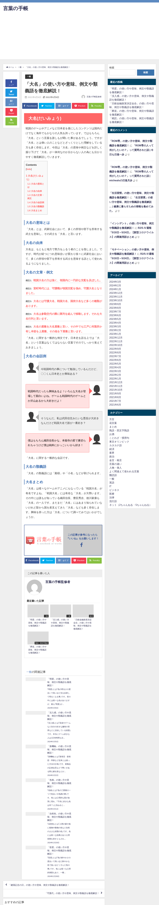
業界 (111, 452)
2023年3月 (115, 326)
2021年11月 (116, 386)
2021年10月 (116, 389)
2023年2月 (115, 330)
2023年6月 (115, 315)
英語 (111, 482)
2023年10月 (116, 300)
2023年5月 (115, 319)
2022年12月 (116, 337)
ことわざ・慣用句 (119, 438)
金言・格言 (115, 460)
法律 (111, 497)
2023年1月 (115, 334)
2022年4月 (115, 367)
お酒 (111, 434)
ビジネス (114, 490)
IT (110, 486)
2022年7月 (115, 356)
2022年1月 (115, 378)
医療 (111, 493)
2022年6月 (115, 360)
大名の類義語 (35, 206)
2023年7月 (115, 311)
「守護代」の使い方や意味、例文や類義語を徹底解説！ (68, 813)
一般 (29, 77)
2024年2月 (115, 285)
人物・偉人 (115, 467)
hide (29, 169)
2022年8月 (115, 352)
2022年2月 (115, 375)
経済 (111, 449)
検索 (111, 67)
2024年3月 (115, 281)
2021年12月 (116, 382)
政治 (111, 456)
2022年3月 (115, 371)
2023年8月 (115, 308)
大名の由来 (34, 191)
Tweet (11, 92)
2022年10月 (116, 345)
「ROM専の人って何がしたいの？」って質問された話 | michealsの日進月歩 (131, 176)
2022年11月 (116, 341)
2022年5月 (115, 363)
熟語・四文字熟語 (119, 430)
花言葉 (113, 423)
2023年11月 (116, 296)
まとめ (113, 426)
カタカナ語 (115, 445)
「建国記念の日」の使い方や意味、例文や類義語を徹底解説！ (43, 804)
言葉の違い (115, 464)
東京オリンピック (119, 441)
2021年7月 (115, 401)
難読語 (113, 475)
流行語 (113, 501)
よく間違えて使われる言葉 (124, 471)
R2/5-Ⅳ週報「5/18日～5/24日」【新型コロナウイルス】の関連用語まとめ (131, 232)
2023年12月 (116, 293)
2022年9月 (115, 349)
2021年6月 (115, 404)
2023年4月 (115, 322)
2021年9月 (115, 393)
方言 (111, 419)
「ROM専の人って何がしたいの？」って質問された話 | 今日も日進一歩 (131, 150)
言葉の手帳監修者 (94, 97)
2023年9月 (115, 304)
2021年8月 (115, 397)
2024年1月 (115, 289)
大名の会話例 (35, 202)
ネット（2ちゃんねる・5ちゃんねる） (130, 505)
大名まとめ (34, 210)
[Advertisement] (79, 37)
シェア (11, 83)
